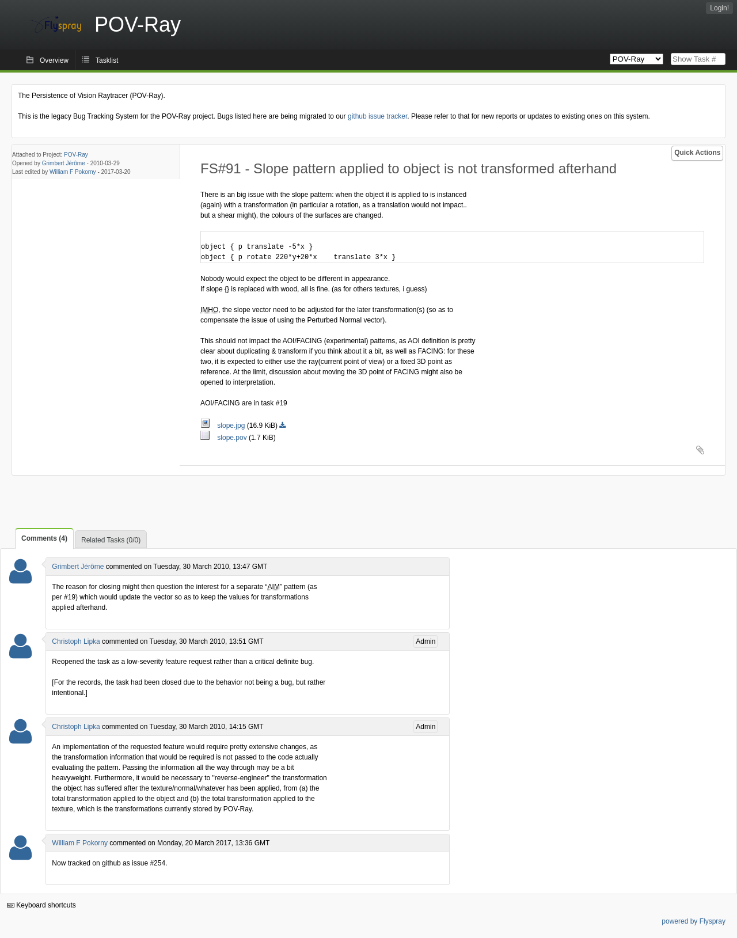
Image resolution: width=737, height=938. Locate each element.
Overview (54, 60)
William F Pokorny (73, 172)
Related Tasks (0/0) (110, 540)
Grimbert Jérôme (63, 163)
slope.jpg (223, 425)
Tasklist (107, 60)
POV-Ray (76, 154)
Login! (719, 8)
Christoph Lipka (76, 641)
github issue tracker (377, 116)
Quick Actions (697, 153)
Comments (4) (44, 538)
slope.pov (224, 438)
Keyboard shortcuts (41, 905)
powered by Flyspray (693, 921)
